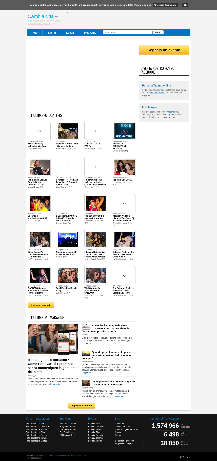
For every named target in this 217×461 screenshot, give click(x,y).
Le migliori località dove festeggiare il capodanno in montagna (113, 383)
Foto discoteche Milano (36, 429)
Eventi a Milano (95, 429)
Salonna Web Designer (79, 455)
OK (185, 5)
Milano (40, 23)
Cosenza (32, 23)
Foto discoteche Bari (35, 424)
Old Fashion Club (67, 435)
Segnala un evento (164, 50)
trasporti (170, 112)
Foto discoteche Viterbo (36, 441)
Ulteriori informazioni (165, 5)
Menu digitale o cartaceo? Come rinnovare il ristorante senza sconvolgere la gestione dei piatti (52, 366)
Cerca (157, 32)
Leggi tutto (55, 384)
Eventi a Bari (94, 424)
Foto (35, 32)
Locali (70, 32)
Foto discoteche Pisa (35, 432)
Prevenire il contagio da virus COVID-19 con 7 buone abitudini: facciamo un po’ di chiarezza (106, 328)
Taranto (50, 21)
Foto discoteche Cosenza (37, 426)
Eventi (52, 32)
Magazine (90, 32)
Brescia (58, 21)
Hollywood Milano (67, 426)
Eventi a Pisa (94, 432)
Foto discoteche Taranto (37, 438)
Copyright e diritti (122, 426)
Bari (44, 21)
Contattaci (119, 424)
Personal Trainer (157, 93)
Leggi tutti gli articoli (81, 405)
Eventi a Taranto (95, 438)
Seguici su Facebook (124, 441)
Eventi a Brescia (95, 435)
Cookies (118, 432)
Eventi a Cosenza (96, 426)
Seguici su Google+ (124, 444)
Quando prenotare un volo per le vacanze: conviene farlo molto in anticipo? (106, 355)
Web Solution (54, 455)
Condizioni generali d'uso (126, 429)
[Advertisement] (81, 78)
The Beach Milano (68, 429)
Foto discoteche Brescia (37, 435)
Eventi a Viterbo (95, 441)
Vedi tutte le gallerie (41, 305)
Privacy (118, 435)
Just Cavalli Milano (68, 424)
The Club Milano (67, 432)
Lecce (47, 23)
